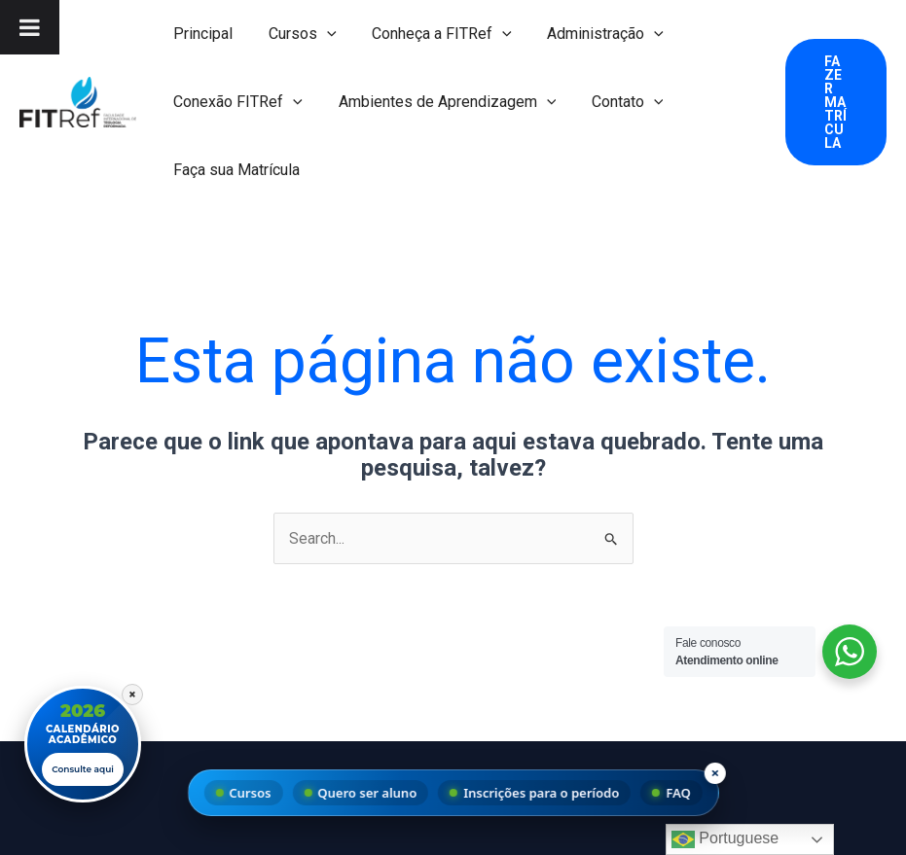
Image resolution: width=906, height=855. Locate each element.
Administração (589, 34)
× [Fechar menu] (714, 772)
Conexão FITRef (236, 102)
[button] (320, 34)
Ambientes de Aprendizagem (441, 102)
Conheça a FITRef (431, 34)
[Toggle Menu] (29, 27)
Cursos (296, 34)
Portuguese (725, 839)
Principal (201, 33)
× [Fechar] (132, 691)
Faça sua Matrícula (234, 169)
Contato (616, 102)
